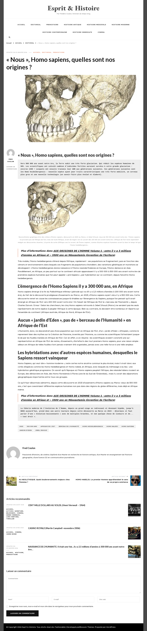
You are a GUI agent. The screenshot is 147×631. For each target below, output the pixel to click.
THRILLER (10, 519)
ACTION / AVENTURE (14, 511)
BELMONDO (10, 513)
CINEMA (101, 32)
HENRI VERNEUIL (13, 515)
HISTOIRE (19, 552)
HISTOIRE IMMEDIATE (82, 32)
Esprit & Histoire (73, 7)
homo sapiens (128, 426)
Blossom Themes (86, 627)
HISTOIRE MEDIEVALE (96, 25)
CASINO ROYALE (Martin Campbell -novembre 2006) (54, 528)
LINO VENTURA (12, 517)
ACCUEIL (21, 25)
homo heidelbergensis (92, 426)
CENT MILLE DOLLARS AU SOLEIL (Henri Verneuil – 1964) (56, 505)
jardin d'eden (26, 430)
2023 (21, 426)
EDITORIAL (36, 25)
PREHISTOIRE (52, 25)
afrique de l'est (48, 426)
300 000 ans (32, 426)
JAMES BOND (11, 534)
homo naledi (112, 426)
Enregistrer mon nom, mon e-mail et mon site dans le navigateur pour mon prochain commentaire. (51, 606)
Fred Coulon (11, 155)
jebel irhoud (41, 430)
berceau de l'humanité (69, 426)
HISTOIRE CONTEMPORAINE (54, 32)
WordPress (111, 627)
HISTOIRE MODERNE (121, 25)
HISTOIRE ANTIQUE (72, 25)
